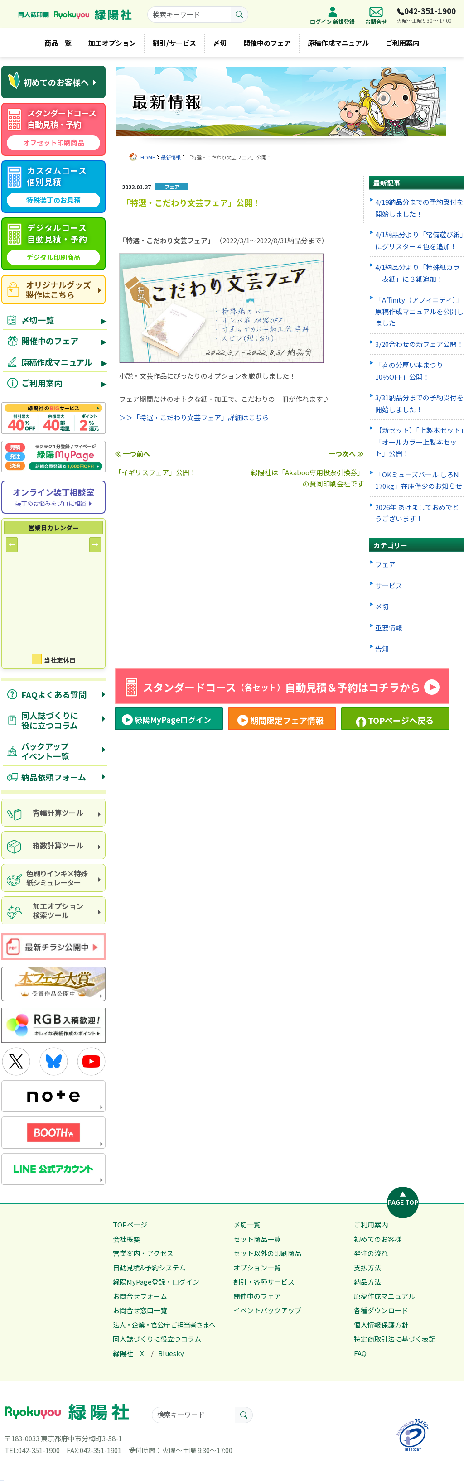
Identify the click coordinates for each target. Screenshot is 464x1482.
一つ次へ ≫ (346, 453)
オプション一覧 (257, 1267)
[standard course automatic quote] (53, 129)
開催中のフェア (267, 43)
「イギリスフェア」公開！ (155, 472)
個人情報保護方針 (381, 1324)
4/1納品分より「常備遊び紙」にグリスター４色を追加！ (419, 240)
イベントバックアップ (267, 1310)
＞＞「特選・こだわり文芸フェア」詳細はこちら (194, 417)
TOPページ (130, 1224)
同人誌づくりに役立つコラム (157, 1338)
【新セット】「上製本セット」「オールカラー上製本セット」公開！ (419, 441)
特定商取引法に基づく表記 (394, 1338)
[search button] (240, 14)
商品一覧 (58, 43)
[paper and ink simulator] (53, 878)
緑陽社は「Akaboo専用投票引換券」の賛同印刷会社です (307, 478)
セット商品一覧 (257, 1239)
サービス (388, 585)
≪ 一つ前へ (132, 453)
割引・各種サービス (264, 1281)
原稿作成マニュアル (338, 43)
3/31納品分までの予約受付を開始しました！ (419, 403)
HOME (147, 157)
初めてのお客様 (377, 1239)
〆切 (220, 43)
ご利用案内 (403, 43)
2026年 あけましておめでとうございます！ (417, 513)
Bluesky (171, 1353)
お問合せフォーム (140, 1296)
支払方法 (367, 1267)
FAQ (360, 1353)
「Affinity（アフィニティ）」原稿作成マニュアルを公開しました (419, 311)
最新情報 (171, 157)
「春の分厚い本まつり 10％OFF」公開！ (409, 370)
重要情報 (388, 627)
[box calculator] (53, 845)
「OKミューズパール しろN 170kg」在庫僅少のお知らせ (418, 480)
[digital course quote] (53, 243)
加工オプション (112, 43)
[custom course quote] (53, 186)
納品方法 (367, 1281)
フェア (385, 564)
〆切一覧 (247, 1224)
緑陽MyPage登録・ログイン (156, 1281)
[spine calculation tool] (53, 813)
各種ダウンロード (381, 1310)
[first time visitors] (53, 82)
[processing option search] (53, 910)
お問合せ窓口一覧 (140, 1310)
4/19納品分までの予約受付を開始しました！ (419, 207)
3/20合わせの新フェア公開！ (419, 344)
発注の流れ (371, 1253)
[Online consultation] (53, 497)
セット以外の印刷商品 (267, 1253)
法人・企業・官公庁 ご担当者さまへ (164, 1324)
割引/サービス (174, 43)
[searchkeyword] (189, 14)
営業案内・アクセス (143, 1253)
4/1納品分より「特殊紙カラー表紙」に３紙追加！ (417, 273)
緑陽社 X (128, 1353)
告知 (382, 648)
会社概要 (126, 1239)
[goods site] (53, 289)
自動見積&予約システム (149, 1267)
